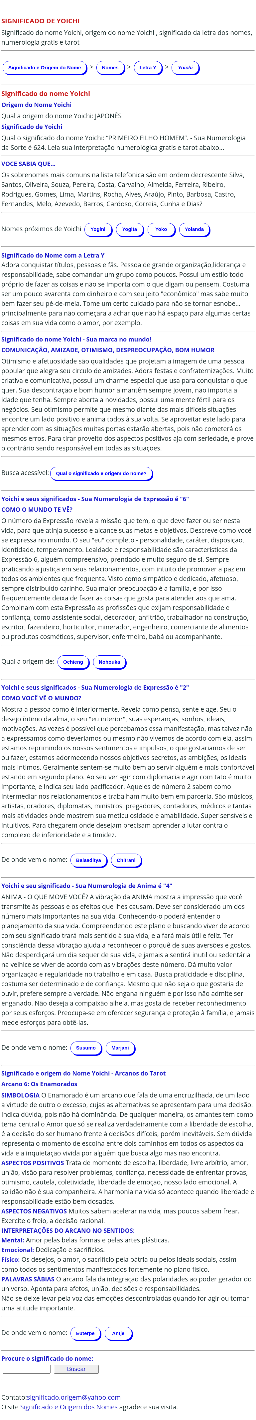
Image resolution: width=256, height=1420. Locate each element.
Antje (118, 1333)
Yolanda (194, 229)
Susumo (86, 1048)
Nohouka (109, 662)
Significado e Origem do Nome (44, 67)
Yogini (97, 229)
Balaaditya (88, 860)
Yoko (161, 229)
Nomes (110, 67)
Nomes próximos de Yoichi (41, 228)
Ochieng (73, 662)
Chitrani (126, 860)
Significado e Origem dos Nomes (69, 1406)
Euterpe (85, 1333)
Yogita (129, 229)
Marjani (120, 1048)
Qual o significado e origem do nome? (101, 473)
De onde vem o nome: (34, 859)
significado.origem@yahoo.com (74, 1397)
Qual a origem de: (28, 661)
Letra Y (148, 67)
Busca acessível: (25, 472)
